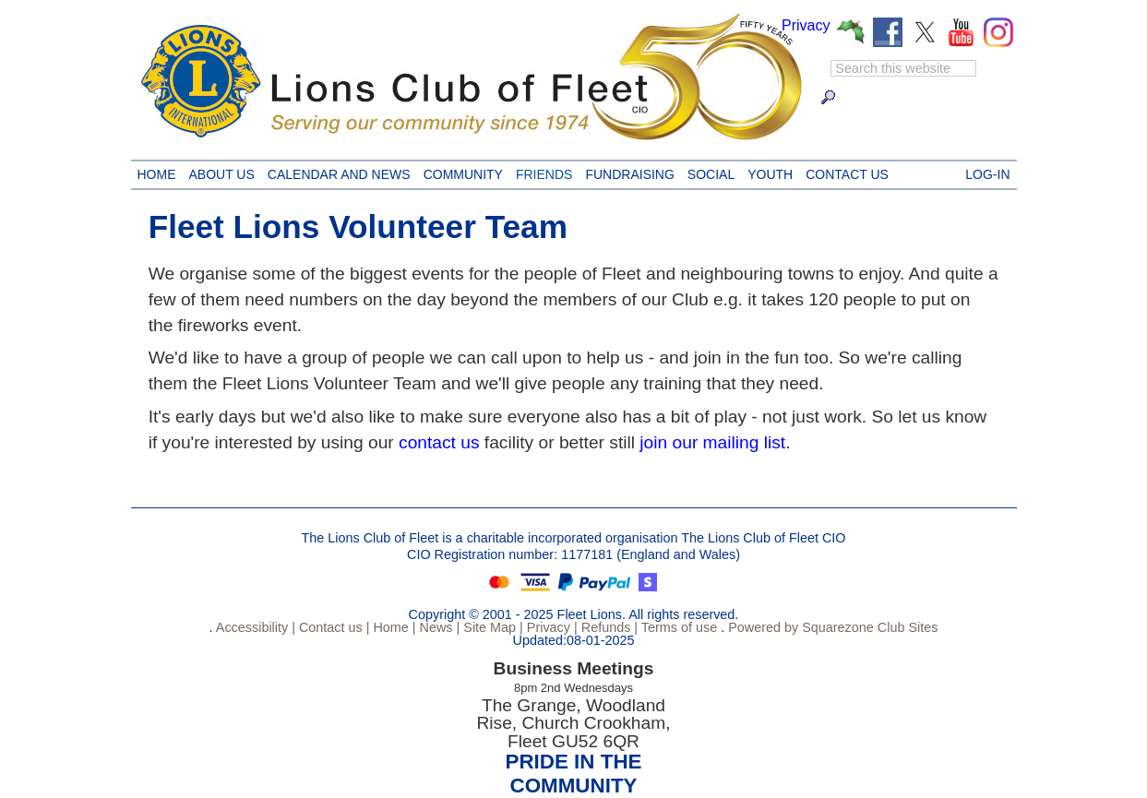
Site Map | (491, 627)
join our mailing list (712, 442)
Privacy (806, 25)
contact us (439, 442)
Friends (540, 171)
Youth (767, 171)
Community (460, 171)
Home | (392, 627)
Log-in (987, 171)
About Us (219, 171)
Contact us (844, 171)
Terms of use (677, 627)
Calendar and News (336, 171)
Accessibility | (254, 627)
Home (157, 171)
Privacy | (550, 627)
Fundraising (626, 171)
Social (708, 171)
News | (438, 627)
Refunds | (608, 627)
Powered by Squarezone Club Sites (833, 627)
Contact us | (332, 627)
